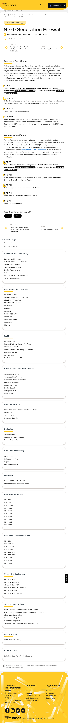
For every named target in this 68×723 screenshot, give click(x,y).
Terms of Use (51, 695)
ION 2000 (8, 508)
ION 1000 (7, 500)
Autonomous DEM (11, 464)
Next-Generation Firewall (18, 15)
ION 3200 (8, 513)
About (28, 691)
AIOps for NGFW (10, 294)
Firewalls (7, 308)
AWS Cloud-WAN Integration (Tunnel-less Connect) (24, 612)
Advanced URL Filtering (13, 377)
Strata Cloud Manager (12, 259)
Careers (29, 693)
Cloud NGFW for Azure (13, 303)
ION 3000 (8, 511)
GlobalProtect (9, 434)
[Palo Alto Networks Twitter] (18, 712)
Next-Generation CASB (13, 358)
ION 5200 (8, 516)
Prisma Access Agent (12, 440)
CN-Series (8, 305)
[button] (66, 578)
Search (8, 695)
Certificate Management (37, 15)
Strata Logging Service (12, 267)
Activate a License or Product (15, 262)
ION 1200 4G (9, 544)
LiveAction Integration (12, 618)
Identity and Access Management (17, 275)
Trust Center (50, 693)
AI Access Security (11, 385)
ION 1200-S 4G (10, 552)
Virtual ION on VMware (13, 593)
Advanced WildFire (11, 374)
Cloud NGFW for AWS (12, 300)
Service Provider (10, 319)
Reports (7, 462)
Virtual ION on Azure (12, 582)
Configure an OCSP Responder (33, 150)
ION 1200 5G (9, 546)
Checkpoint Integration (13, 615)
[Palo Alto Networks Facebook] (7, 712)
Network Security (12, 665)
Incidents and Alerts (11, 459)
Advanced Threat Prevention (15, 379)
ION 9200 (8, 525)
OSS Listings (10, 702)
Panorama (8, 316)
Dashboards (8, 456)
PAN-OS (7, 311)
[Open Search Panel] (41, 5)
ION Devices (9, 355)
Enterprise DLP (10, 390)
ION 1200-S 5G (9, 555)
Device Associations (12, 270)
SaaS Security (9, 393)
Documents (50, 698)
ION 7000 (8, 519)
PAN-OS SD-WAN (11, 314)
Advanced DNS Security (13, 382)
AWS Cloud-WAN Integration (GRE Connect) (21, 609)
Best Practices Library (12, 639)
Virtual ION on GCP (11, 585)
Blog (7, 698)
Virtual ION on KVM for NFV (15, 587)
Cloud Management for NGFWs (16, 297)
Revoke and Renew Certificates (16, 17)
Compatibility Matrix (13, 700)
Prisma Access (9, 341)
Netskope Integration (12, 620)
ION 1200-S (8, 505)
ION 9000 (8, 522)
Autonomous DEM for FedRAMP (16, 483)
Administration (51, 665)
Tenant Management (12, 278)
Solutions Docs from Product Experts (18, 656)
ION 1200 (7, 502)
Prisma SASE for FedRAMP (14, 481)
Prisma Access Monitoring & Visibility (18, 349)
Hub (5, 273)
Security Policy (10, 415)
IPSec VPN (8, 412)
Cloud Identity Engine (12, 264)
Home (6, 15)
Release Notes (11, 693)
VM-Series (8, 322)
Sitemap (8, 705)
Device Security (10, 388)
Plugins (7, 325)
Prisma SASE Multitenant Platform (17, 344)
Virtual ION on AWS (11, 579)
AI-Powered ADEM (11, 347)
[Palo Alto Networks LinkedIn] (13, 712)
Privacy (49, 691)
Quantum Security (11, 418)
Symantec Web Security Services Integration (21, 623)
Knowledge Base (32, 700)
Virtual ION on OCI (11, 590)
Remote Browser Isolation (14, 437)
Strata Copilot (57, 5)
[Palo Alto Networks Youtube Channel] (23, 712)
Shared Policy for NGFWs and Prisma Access (21, 410)
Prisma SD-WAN (10, 352)
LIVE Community (32, 698)
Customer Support (33, 695)
